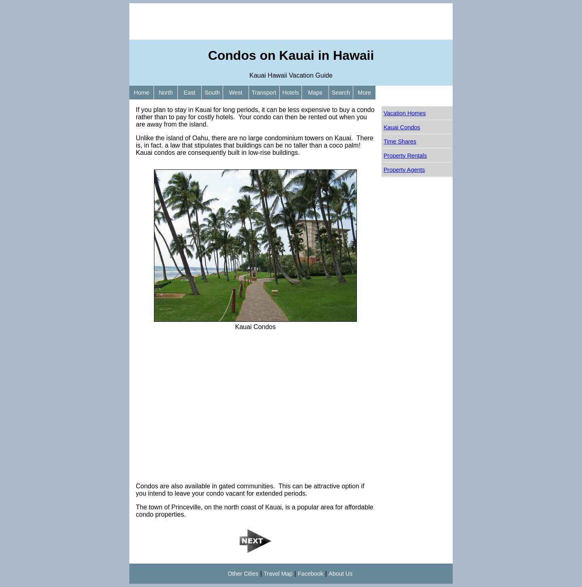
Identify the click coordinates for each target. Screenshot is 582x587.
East (190, 92)
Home (141, 92)
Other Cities (243, 573)
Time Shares (400, 141)
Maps (315, 92)
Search (341, 92)
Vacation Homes (405, 113)
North (165, 92)
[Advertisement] (291, 21)
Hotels (291, 92)
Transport (264, 92)
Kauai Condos (402, 127)
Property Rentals (405, 155)
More (364, 92)
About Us (340, 573)
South (212, 92)
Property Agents (404, 170)
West (236, 92)
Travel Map (278, 573)
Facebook (310, 573)
